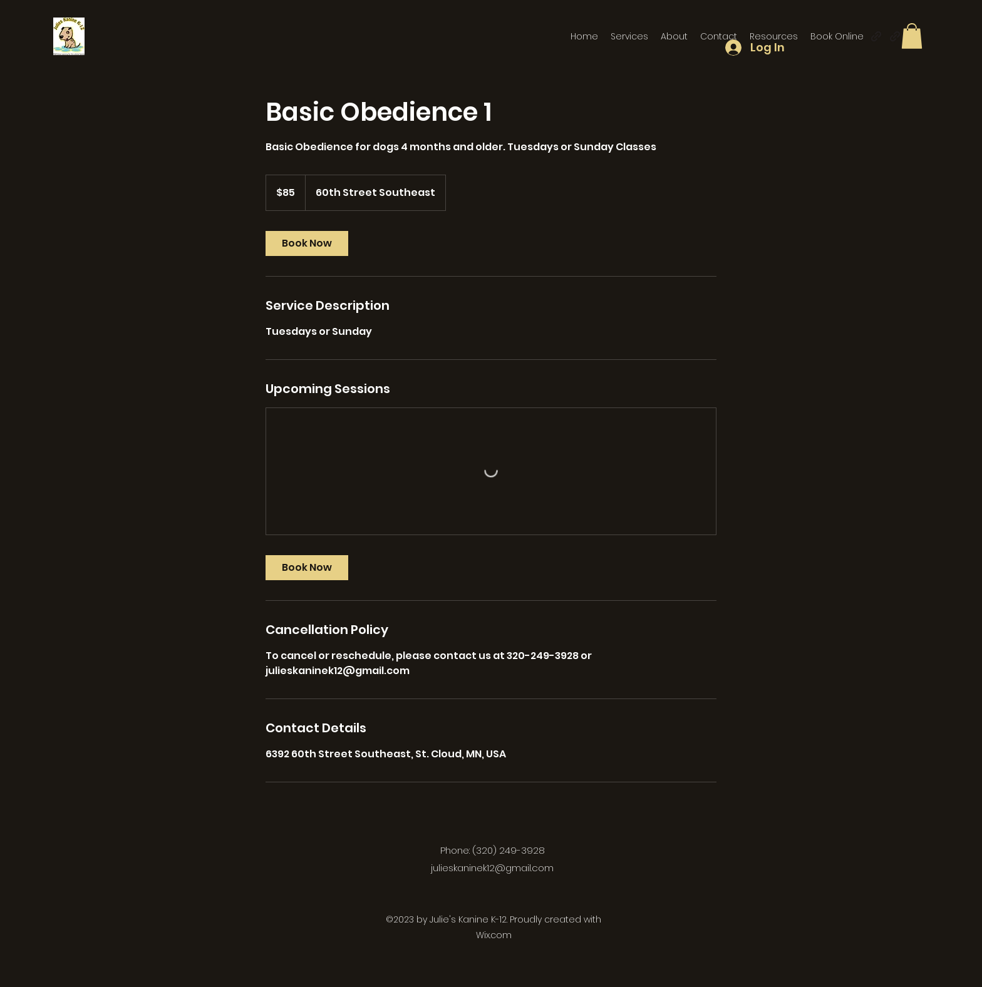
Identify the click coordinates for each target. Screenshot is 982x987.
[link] (307, 243)
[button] (912, 36)
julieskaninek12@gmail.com (492, 867)
